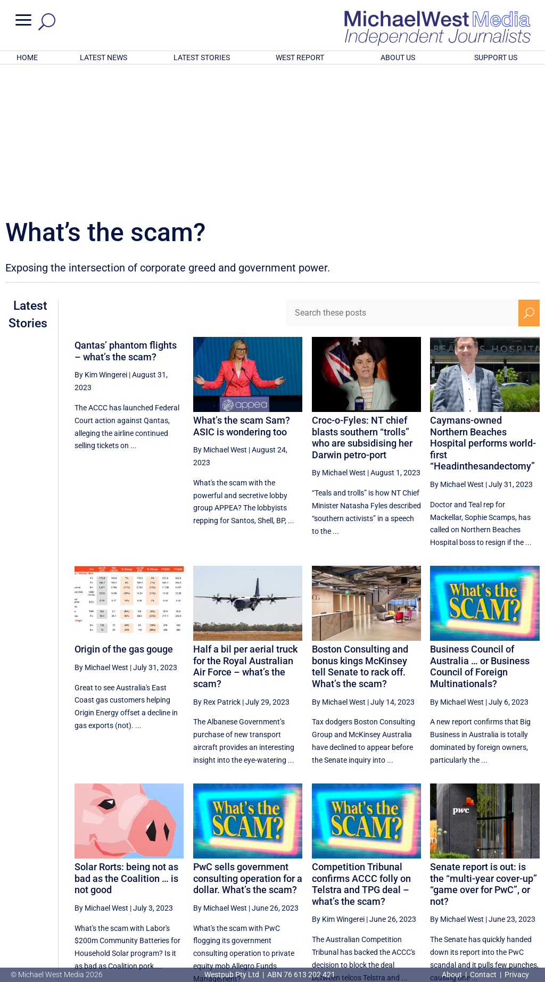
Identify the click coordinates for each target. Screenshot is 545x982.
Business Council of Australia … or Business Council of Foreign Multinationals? (480, 527)
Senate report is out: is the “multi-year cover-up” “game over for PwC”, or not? (483, 745)
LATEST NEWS (103, 57)
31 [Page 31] (504, 884)
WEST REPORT (300, 57)
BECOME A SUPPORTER (491, 919)
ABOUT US (398, 57)
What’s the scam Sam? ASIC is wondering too (241, 286)
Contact (483, 974)
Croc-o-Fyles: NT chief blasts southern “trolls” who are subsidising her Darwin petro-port (362, 298)
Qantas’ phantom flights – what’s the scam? (126, 211)
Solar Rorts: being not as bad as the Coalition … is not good (126, 739)
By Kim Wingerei (101, 235)
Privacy (517, 974)
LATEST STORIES (202, 57)
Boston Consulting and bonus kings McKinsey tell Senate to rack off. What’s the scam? (360, 527)
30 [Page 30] (477, 884)
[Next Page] (528, 883)
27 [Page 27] (396, 884)
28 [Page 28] (423, 884)
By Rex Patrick (217, 562)
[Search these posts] (402, 173)
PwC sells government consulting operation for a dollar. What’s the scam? (247, 739)
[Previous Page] (372, 883)
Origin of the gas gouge (124, 509)
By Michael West (220, 310)
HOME (27, 57)
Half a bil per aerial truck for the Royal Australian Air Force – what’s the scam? (245, 527)
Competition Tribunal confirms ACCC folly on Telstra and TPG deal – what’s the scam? (361, 745)
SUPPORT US (495, 57)
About (453, 974)
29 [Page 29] (450, 884)
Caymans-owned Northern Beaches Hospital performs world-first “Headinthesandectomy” (483, 303)
